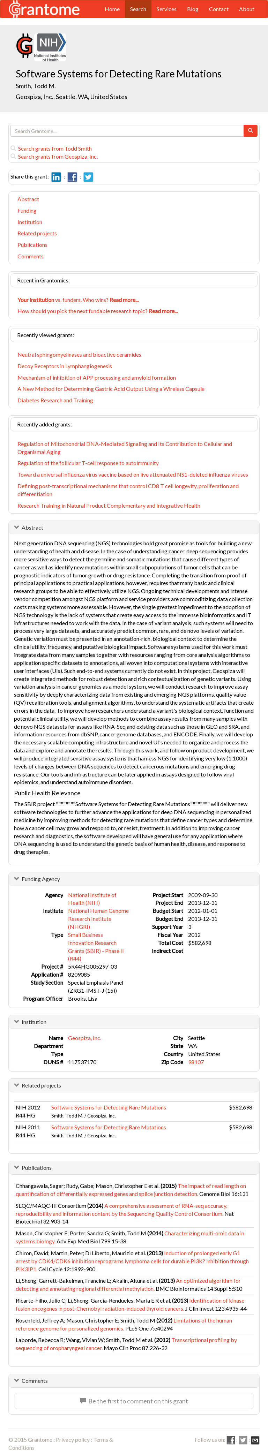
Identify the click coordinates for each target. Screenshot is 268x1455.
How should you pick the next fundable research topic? (97, 311)
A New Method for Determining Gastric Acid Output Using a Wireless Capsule (110, 388)
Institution (29, 222)
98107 (196, 1062)
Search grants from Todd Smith (51, 148)
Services (167, 9)
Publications (32, 244)
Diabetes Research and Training (55, 400)
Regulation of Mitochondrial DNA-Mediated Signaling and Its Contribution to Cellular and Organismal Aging (124, 447)
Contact (219, 9)
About (246, 9)
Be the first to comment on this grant (134, 1401)
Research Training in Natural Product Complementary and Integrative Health (108, 505)
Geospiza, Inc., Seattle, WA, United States (71, 96)
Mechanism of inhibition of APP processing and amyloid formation (96, 377)
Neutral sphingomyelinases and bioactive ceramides (79, 354)
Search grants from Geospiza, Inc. (54, 156)
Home (112, 9)
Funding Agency (41, 879)
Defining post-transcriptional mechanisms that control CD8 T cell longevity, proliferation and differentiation (128, 490)
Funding (27, 210)
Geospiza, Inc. (84, 1038)
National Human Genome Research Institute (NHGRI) (98, 918)
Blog (193, 9)
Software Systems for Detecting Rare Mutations (108, 1107)
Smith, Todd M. (36, 86)
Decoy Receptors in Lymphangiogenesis (64, 366)
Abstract (28, 199)
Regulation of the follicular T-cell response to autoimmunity (88, 463)
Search (138, 9)
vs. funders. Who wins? (78, 299)
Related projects (37, 233)
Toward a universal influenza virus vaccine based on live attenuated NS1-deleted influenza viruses (132, 474)
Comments (30, 256)
